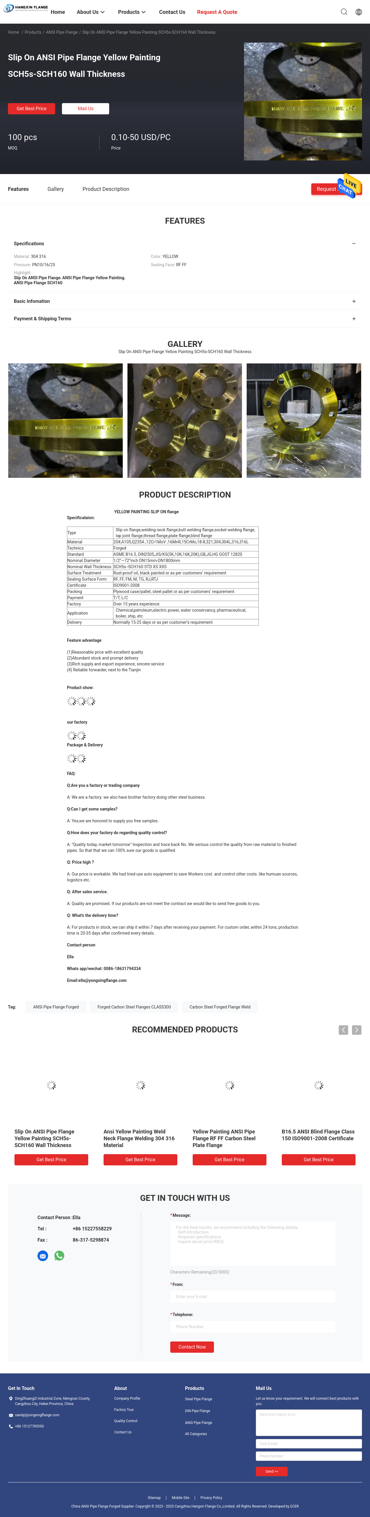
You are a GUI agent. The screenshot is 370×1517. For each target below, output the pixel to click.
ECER (294, 1506)
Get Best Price (32, 108)
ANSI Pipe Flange (62, 32)
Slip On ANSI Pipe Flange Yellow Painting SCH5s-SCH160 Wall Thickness (44, 1138)
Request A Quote (336, 189)
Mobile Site (180, 1498)
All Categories (196, 1434)
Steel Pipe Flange (198, 1399)
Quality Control (125, 1421)
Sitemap (154, 1498)
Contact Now (192, 1347)
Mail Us (86, 108)
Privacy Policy (211, 1498)
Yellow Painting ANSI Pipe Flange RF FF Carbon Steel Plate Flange (224, 1138)
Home (13, 32)
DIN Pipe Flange (197, 1411)
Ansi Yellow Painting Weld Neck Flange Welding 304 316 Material (139, 1138)
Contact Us (123, 1432)
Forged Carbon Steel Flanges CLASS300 (134, 1007)
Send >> (272, 1471)
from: (178, 1284)
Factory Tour (124, 1410)
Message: (182, 1215)
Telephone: (183, 1314)
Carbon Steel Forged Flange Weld (219, 1007)
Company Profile (127, 1398)
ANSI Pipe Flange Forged (56, 1007)
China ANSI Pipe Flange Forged (95, 1506)
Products (33, 32)
